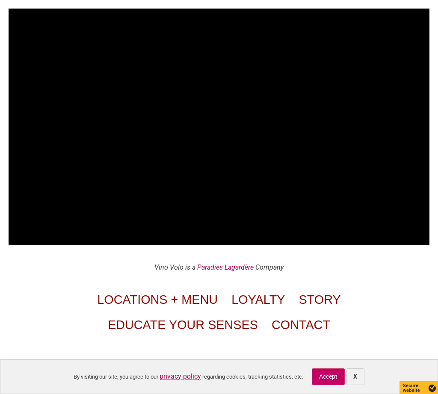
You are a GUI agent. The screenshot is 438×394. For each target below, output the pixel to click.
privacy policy (180, 376)
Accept (328, 376)
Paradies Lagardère (225, 267)
